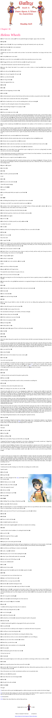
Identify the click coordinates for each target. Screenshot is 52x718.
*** (19, 421)
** (30, 365)
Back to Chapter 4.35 (18, 716)
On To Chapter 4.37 (26, 716)
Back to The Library (33, 716)
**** (18, 477)
